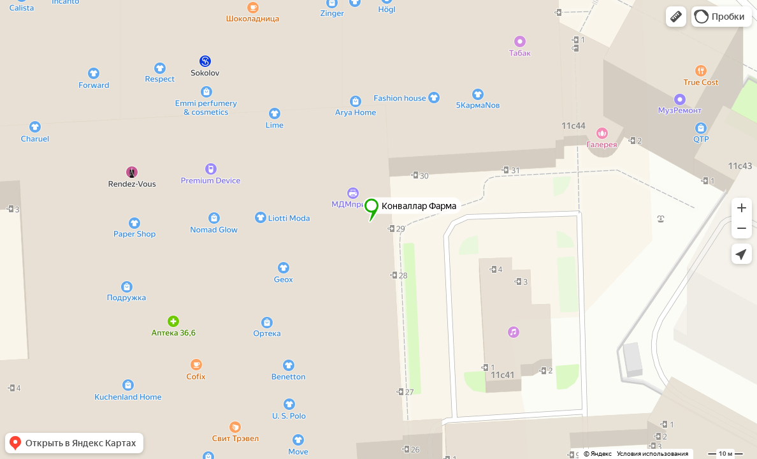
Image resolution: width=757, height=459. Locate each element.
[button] (676, 16)
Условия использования (652, 453)
